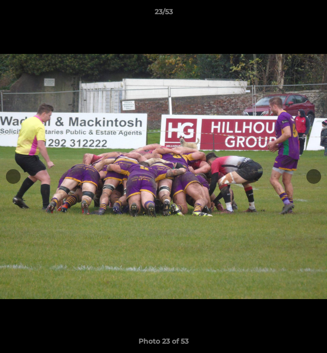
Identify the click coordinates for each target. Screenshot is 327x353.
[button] (315, 14)
